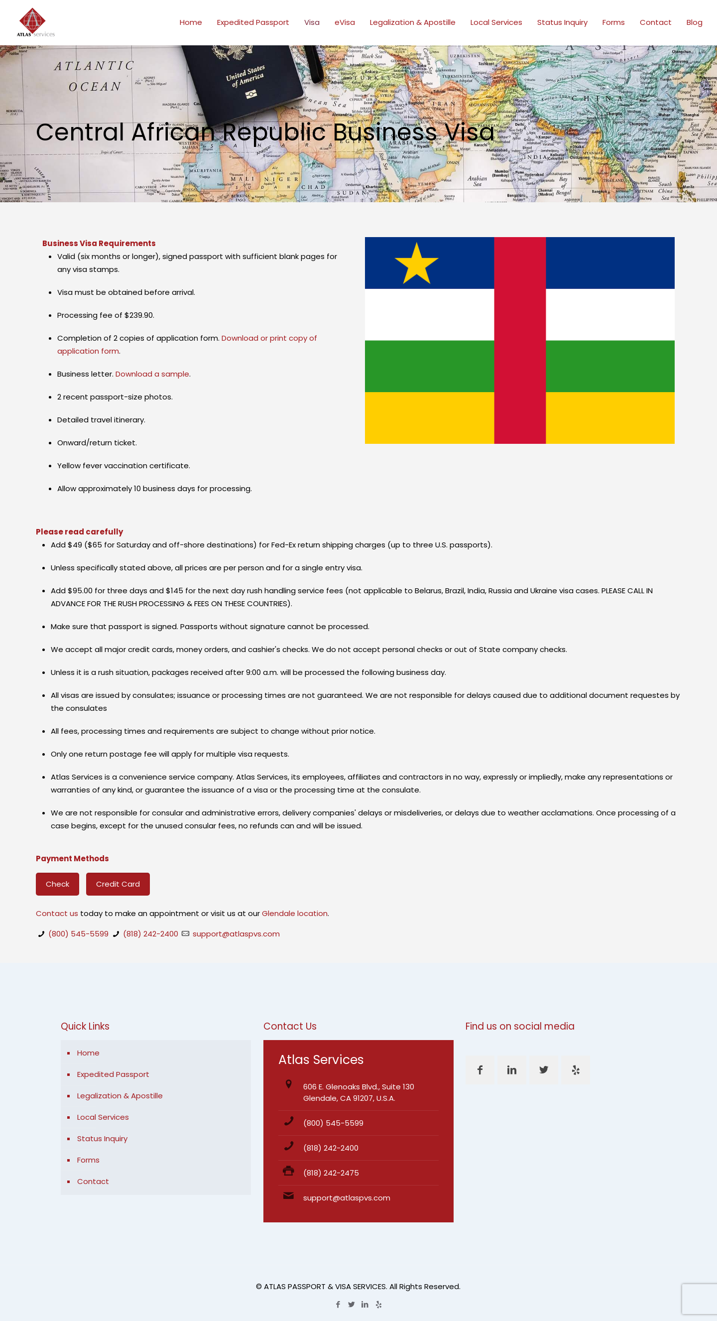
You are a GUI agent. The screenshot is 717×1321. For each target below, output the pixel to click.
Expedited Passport (113, 1074)
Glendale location (295, 913)
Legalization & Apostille (120, 1095)
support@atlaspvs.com (236, 933)
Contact (93, 1181)
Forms (88, 1160)
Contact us (57, 913)
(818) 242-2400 (150, 933)
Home (88, 1053)
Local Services (103, 1117)
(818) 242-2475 (331, 1173)
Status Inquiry (102, 1138)
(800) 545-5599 (78, 933)
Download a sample (152, 374)
